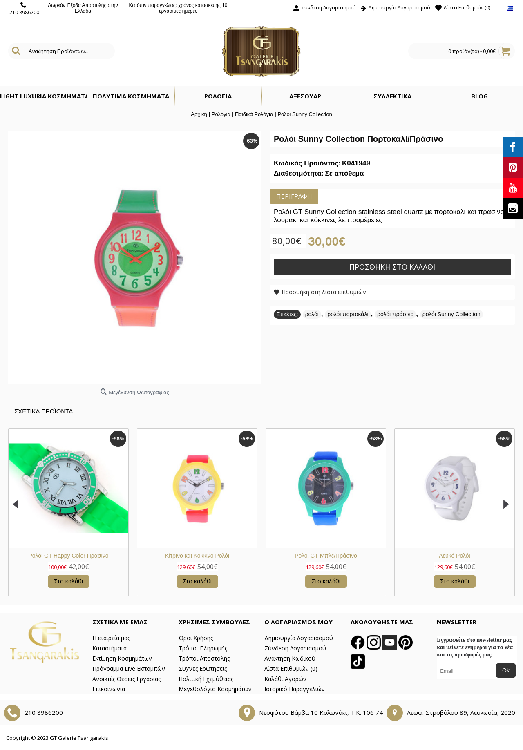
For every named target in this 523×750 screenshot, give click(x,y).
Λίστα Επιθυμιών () (290, 668)
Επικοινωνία (108, 689)
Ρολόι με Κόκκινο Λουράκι (201, 555)
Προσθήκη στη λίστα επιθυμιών (324, 292)
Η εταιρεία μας (111, 638)
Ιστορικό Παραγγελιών (294, 689)
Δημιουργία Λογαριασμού (298, 638)
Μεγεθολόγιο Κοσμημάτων (215, 689)
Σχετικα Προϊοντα (43, 411)
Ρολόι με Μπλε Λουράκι (72, 555)
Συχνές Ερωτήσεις (203, 668)
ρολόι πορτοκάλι (347, 314)
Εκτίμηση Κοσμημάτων (122, 658)
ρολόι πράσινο (395, 314)
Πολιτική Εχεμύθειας (206, 679)
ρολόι (312, 314)
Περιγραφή (294, 196)
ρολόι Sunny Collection (451, 314)
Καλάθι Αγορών (285, 679)
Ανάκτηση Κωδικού (289, 658)
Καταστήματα (109, 648)
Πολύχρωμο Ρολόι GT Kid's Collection (330, 555)
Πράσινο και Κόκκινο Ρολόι (459, 555)
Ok (506, 670)
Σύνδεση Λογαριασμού (295, 648)
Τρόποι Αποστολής (204, 658)
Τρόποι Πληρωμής (203, 648)
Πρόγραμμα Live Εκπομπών (128, 668)
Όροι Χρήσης (196, 638)
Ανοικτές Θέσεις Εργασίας (126, 679)
